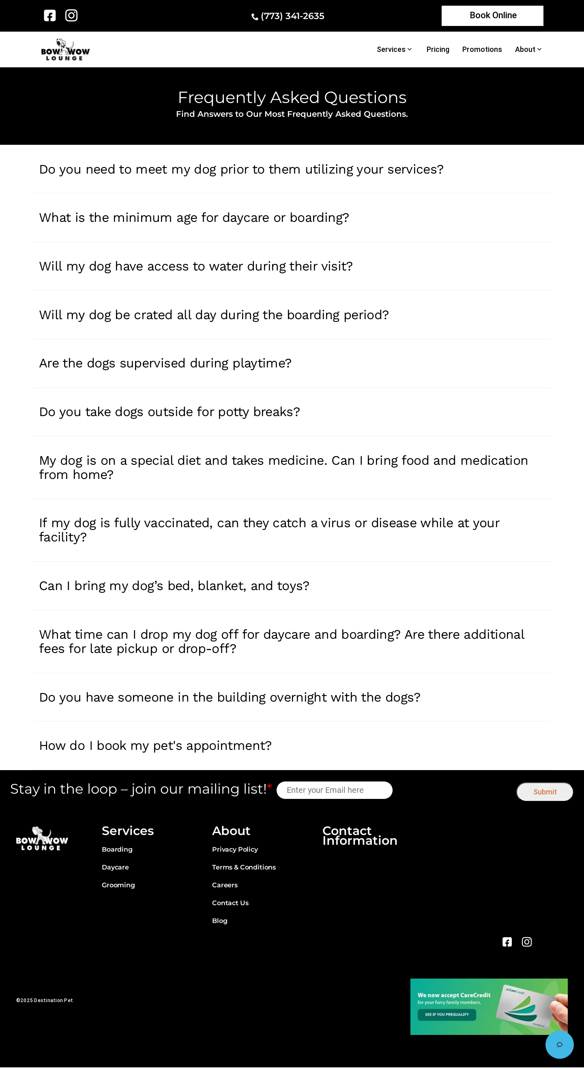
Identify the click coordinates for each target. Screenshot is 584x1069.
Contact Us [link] (230, 904)
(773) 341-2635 (292, 16)
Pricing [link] (438, 49)
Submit (545, 793)
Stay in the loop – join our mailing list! (141, 791)
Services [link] (391, 49)
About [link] (525, 49)
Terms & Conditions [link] (244, 869)
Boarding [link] (117, 851)
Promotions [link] (482, 49)
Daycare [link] (115, 869)
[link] (51, 15)
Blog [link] (219, 922)
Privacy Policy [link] (235, 851)
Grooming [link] (118, 887)
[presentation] (455, 791)
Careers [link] (225, 887)
